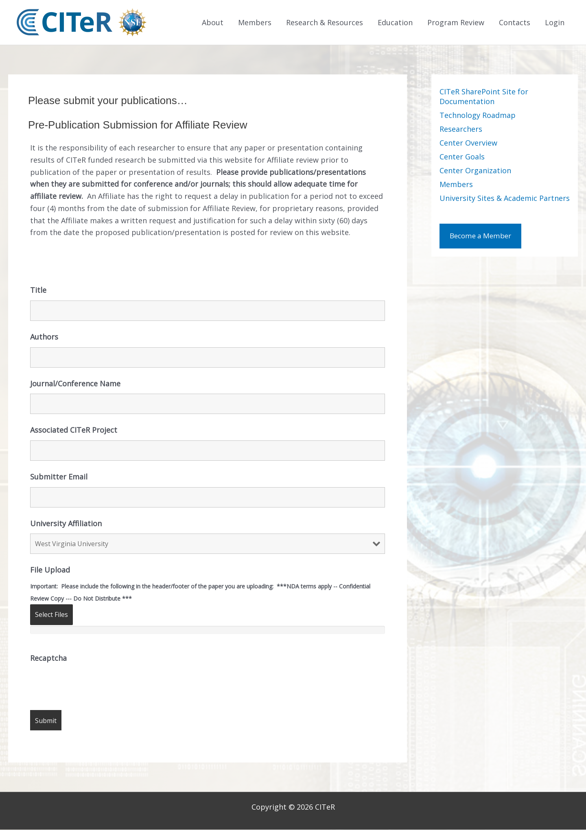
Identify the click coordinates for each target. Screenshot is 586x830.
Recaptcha (48, 658)
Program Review (455, 23)
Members (254, 23)
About (212, 23)
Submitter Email (58, 477)
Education (395, 23)
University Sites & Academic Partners (505, 199)
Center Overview (468, 143)
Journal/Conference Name (75, 384)
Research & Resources (324, 23)
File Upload (50, 570)
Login (554, 23)
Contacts (514, 23)
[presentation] (92, 685)
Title (38, 291)
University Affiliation (66, 524)
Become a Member (483, 237)
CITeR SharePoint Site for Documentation (484, 97)
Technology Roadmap (478, 116)
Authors (44, 337)
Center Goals (462, 157)
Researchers (461, 130)
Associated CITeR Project (73, 431)
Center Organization (475, 171)
